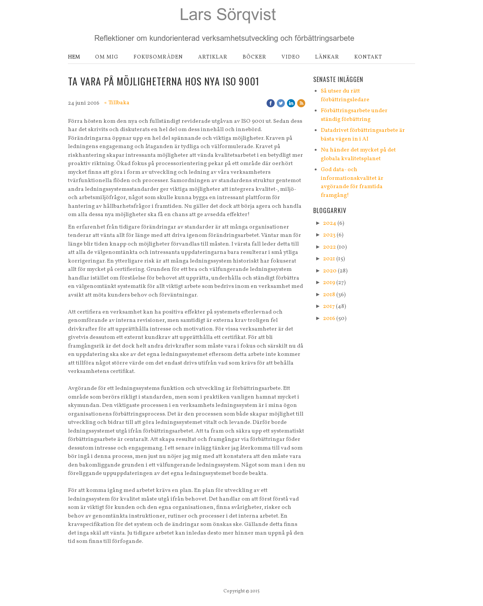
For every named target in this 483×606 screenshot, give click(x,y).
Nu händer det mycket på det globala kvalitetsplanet (358, 154)
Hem (74, 57)
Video (290, 57)
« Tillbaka (116, 103)
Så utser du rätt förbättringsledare (345, 95)
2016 (329, 319)
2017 (329, 307)
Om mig (106, 57)
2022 (329, 247)
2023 (329, 235)
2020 (330, 271)
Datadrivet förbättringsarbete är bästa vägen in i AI (363, 135)
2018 (329, 295)
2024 (329, 223)
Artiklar (213, 57)
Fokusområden (158, 57)
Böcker (254, 57)
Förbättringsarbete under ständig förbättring (354, 115)
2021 (329, 259)
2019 (329, 283)
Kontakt (368, 57)
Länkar (327, 57)
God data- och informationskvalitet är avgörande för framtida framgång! (352, 182)
